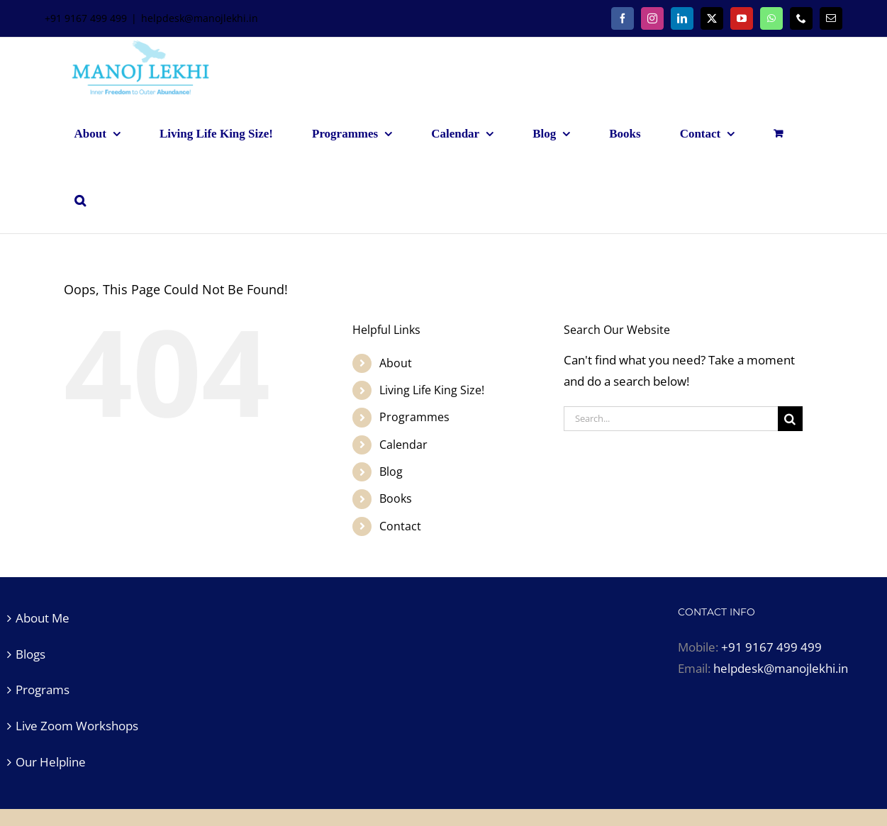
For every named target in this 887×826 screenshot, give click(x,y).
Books (395, 498)
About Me (42, 618)
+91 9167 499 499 (771, 647)
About (395, 363)
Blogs (30, 654)
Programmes (414, 417)
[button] (80, 200)
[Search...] (671, 418)
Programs (42, 689)
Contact (400, 526)
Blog (391, 471)
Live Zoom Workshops (77, 726)
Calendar (403, 444)
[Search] (790, 418)
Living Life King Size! (431, 390)
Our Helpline (51, 762)
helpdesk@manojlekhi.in (199, 18)
